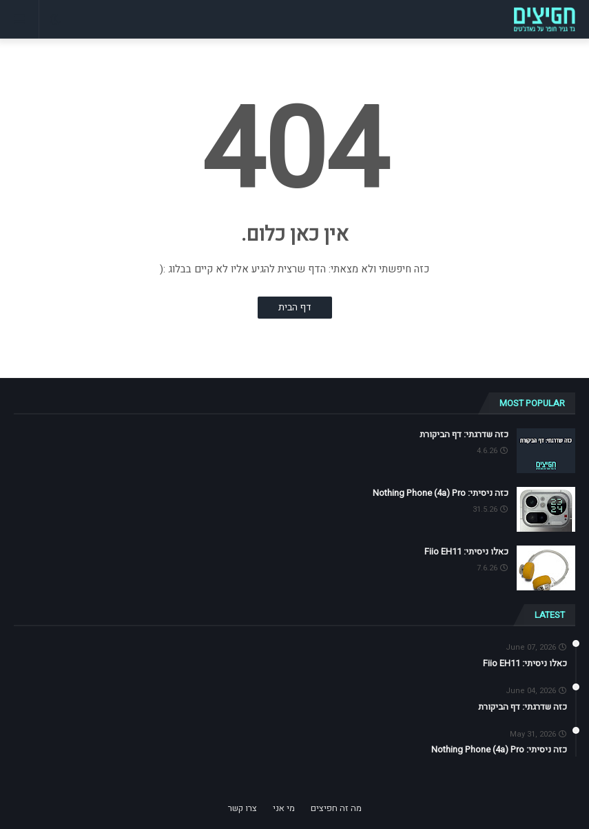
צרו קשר (242, 808)
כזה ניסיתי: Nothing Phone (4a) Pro (440, 493)
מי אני (284, 808)
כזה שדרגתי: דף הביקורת (464, 434)
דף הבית (294, 307)
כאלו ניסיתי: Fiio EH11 (466, 552)
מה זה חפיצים (336, 808)
